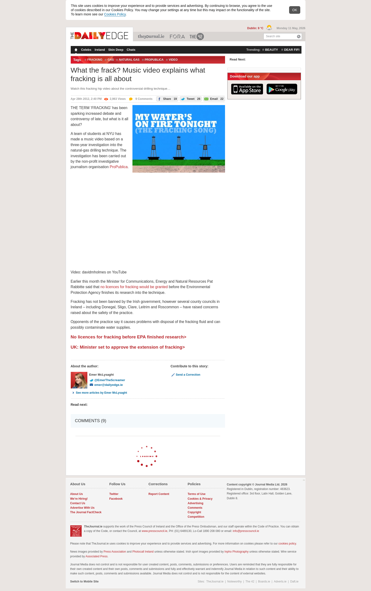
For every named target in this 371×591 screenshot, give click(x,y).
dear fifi (291, 49)
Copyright (194, 512)
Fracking (94, 59)
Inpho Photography (237, 551)
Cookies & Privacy (200, 498)
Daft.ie (294, 581)
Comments (195, 507)
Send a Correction (185, 374)
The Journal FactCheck (86, 512)
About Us (76, 494)
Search (299, 36)
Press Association (114, 551)
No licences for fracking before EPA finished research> (128, 336)
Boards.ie (264, 581)
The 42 (197, 36)
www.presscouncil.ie (154, 531)
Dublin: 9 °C (255, 28)
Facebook (116, 498)
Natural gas (129, 59)
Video (173, 59)
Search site (273, 36)
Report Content (159, 494)
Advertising (195, 503)
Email (213, 98)
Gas (111, 59)
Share (166, 98)
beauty (271, 49)
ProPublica (154, 59)
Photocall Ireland (143, 551)
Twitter (113, 494)
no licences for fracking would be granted (134, 287)
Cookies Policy (115, 14)
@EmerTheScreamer (107, 380)
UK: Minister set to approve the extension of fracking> (128, 347)
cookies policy (287, 543)
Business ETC (177, 36)
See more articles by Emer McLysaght (99, 392)
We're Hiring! (79, 498)
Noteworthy (234, 581)
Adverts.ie (280, 581)
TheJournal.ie (151, 36)
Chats (131, 49)
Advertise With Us (82, 507)
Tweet (190, 98)
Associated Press (96, 556)
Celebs (86, 49)
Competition (196, 516)
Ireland (100, 49)
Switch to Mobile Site (84, 581)
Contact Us (77, 503)
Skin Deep (115, 49)
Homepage (75, 50)
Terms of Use (197, 494)
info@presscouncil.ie (246, 531)
